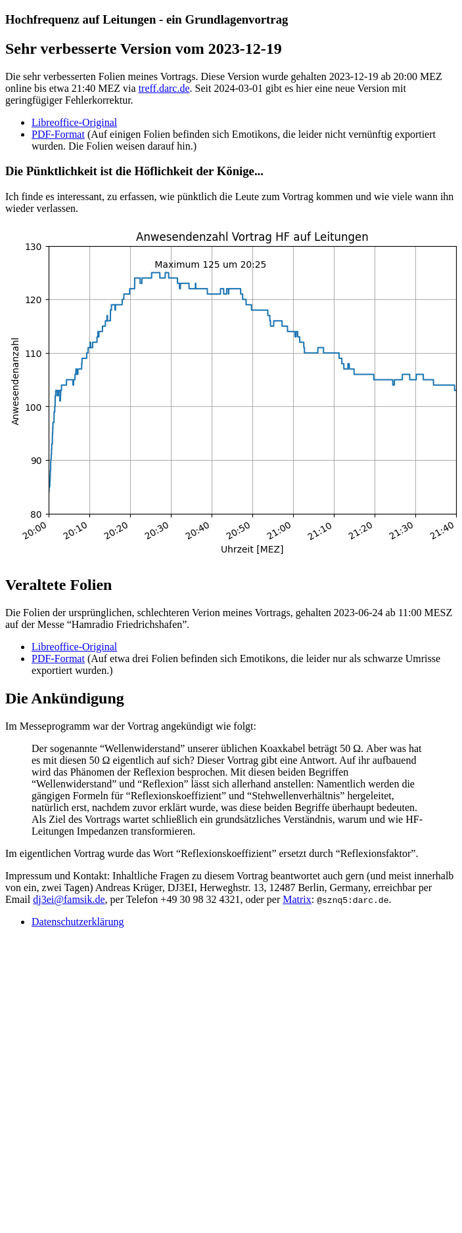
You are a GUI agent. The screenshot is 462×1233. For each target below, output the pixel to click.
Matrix (297, 899)
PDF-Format (58, 134)
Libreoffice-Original (74, 122)
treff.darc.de (164, 88)
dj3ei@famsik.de (68, 899)
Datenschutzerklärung (78, 921)
